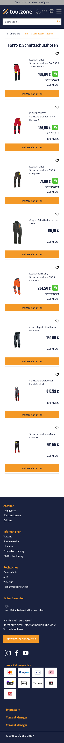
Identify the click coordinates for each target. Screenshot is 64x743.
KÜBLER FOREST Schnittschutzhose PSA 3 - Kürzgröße (42, 117)
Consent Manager (16, 717)
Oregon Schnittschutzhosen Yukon (43, 222)
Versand (7, 536)
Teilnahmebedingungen (16, 586)
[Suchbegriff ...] (32, 21)
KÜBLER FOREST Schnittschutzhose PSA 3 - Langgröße (42, 170)
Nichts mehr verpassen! (17, 620)
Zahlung (7, 520)
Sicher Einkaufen (13, 598)
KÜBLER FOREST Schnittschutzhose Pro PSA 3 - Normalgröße (44, 63)
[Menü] (58, 12)
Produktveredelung (13, 551)
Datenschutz (10, 572)
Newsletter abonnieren (21, 639)
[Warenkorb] (51, 12)
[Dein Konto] (38, 12)
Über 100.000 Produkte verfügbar (32, 2)
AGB (5, 577)
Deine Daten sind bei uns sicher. (27, 610)
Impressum (13, 710)
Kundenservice (11, 541)
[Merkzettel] (44, 12)
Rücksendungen (12, 515)
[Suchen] (58, 21)
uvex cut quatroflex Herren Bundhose (42, 329)
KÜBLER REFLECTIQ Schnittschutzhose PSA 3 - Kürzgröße (42, 277)
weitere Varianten (32, 93)
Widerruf (8, 582)
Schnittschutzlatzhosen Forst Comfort (41, 382)
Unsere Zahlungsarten (17, 665)
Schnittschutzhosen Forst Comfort (42, 436)
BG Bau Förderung (13, 556)
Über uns (8, 546)
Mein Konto (9, 510)
